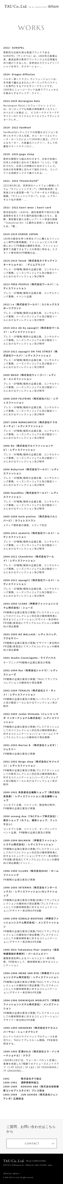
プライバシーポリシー (11, 1174)
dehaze (53, 6)
